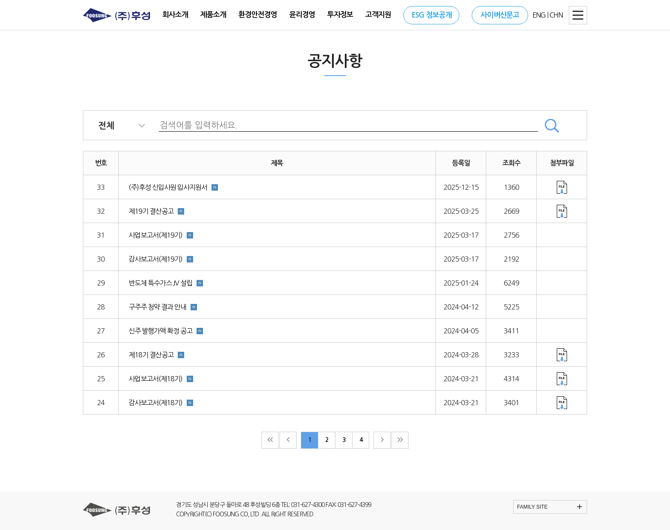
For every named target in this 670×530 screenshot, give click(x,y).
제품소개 (213, 14)
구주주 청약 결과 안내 (157, 306)
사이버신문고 (500, 15)
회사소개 (175, 14)
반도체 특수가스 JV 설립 (160, 283)
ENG (539, 15)
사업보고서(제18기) (155, 378)
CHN (556, 15)
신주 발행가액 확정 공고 (160, 330)
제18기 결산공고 (151, 354)
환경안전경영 (257, 14)
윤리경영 (302, 14)
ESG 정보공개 (431, 15)
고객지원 (378, 14)
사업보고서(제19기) (155, 235)
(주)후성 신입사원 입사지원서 (168, 187)
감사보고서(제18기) (155, 402)
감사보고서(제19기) (155, 259)
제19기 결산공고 (151, 211)
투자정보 (340, 14)
